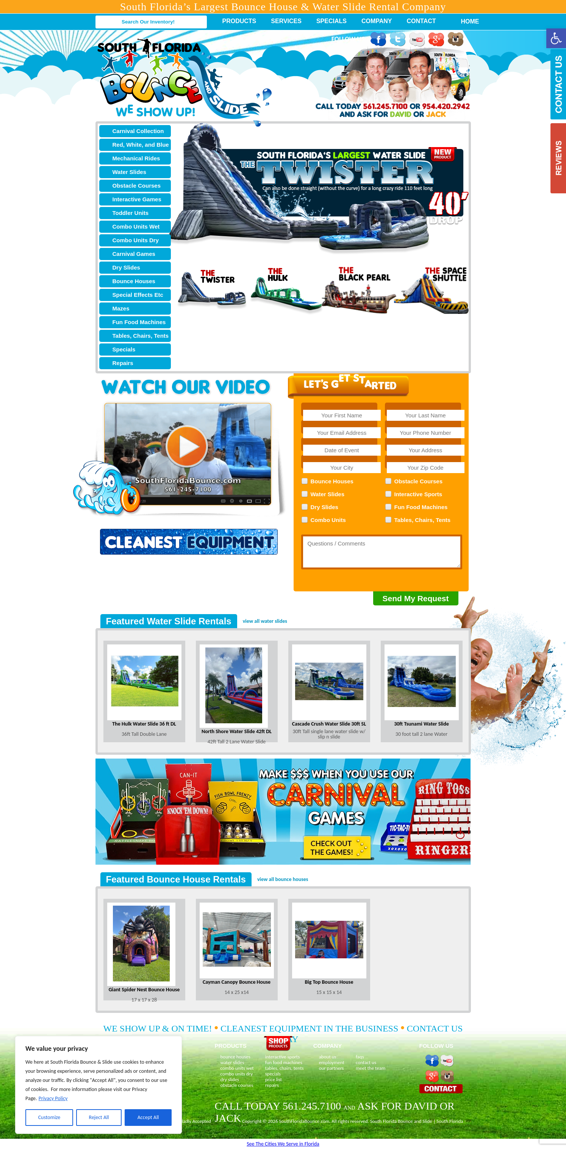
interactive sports (282, 1057)
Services (286, 21)
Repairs (123, 363)
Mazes (121, 308)
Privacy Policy (53, 1098)
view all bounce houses (282, 879)
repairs (272, 1085)
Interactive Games (137, 199)
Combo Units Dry (136, 240)
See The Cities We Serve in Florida (283, 1144)
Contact (421, 21)
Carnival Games (134, 254)
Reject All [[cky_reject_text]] (99, 1117)
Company (376, 21)
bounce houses (235, 1057)
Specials (331, 21)
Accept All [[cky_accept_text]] (148, 1117)
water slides (232, 1062)
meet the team (370, 1068)
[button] (556, 38)
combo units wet (237, 1068)
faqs (360, 1057)
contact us (366, 1062)
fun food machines (283, 1062)
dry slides (229, 1079)
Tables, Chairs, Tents (141, 335)
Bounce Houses (134, 281)
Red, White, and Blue (141, 144)
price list (273, 1079)
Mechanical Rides (136, 158)
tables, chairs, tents (284, 1068)
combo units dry (236, 1074)
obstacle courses (236, 1085)
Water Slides (129, 172)
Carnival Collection (138, 131)
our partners (331, 1068)
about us (327, 1057)
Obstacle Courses (137, 185)
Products (239, 21)
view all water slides (265, 621)
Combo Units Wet (136, 226)
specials (273, 1074)
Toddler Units (131, 213)
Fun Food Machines (139, 322)
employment (331, 1062)
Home (466, 21)
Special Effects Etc (138, 295)
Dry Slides (126, 267)
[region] (98, 1085)
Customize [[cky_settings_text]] (49, 1117)
